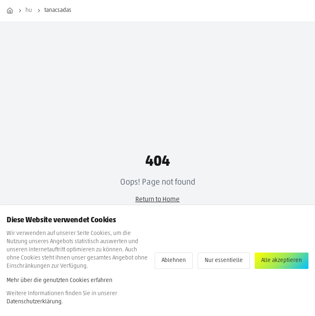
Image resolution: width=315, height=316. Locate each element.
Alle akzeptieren (281, 260)
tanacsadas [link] (57, 10)
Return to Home (157, 199)
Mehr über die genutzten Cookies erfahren (59, 281)
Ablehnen (174, 260)
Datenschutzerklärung (34, 302)
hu (28, 10)
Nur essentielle (224, 260)
